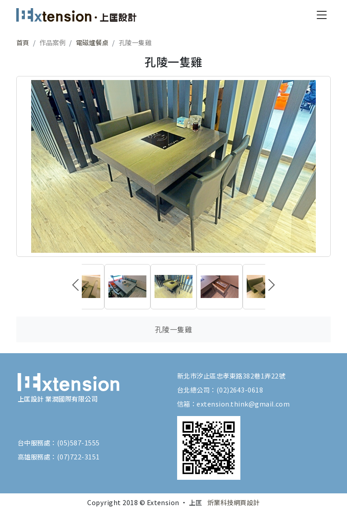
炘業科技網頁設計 (233, 502)
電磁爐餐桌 (92, 42)
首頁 (22, 42)
